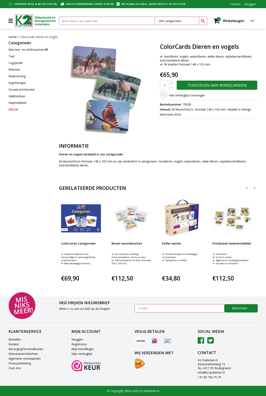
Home (13, 37)
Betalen (14, 344)
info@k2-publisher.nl (211, 372)
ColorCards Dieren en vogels (39, 37)
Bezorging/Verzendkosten (26, 349)
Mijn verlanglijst (81, 354)
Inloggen (77, 339)
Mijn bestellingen (82, 349)
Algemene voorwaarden (25, 358)
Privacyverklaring (20, 363)
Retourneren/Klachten (23, 354)
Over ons (15, 368)
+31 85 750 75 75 (209, 377)
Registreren (79, 344)
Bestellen (15, 339)
